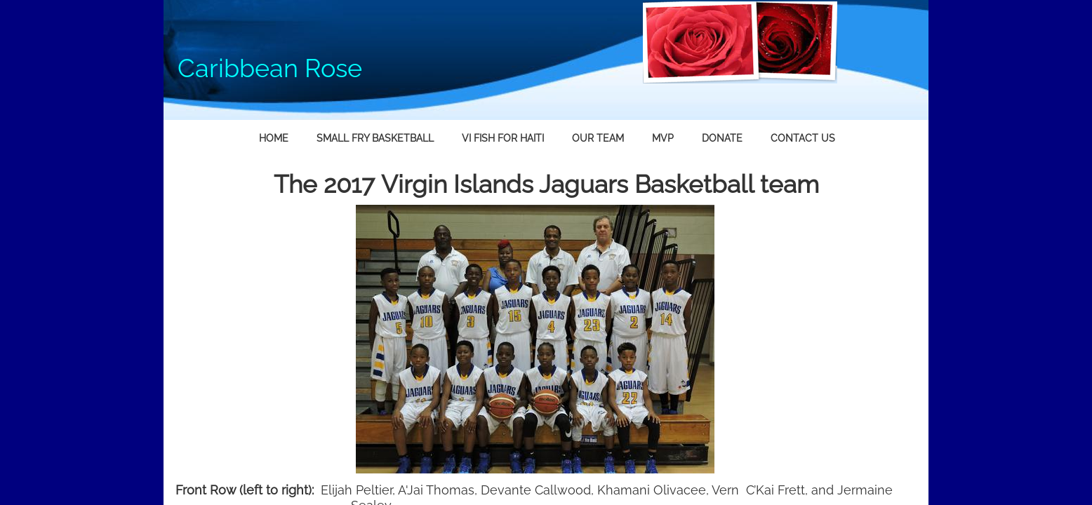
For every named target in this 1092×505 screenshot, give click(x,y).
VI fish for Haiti (503, 138)
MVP (663, 138)
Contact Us (803, 138)
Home (273, 138)
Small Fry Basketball (375, 138)
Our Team (598, 138)
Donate (722, 138)
